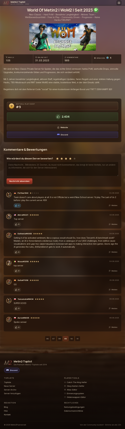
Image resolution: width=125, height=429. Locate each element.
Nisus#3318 (23, 261)
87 (53, 338)
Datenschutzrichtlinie (73, 411)
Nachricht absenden (19, 181)
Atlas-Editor (70, 390)
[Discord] (12, 370)
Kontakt (7, 414)
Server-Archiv (10, 390)
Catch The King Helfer (75, 382)
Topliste (7, 382)
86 (47, 338)
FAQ (6, 411)
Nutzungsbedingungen (74, 407)
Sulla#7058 (23, 280)
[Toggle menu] (119, 2)
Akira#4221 (23, 215)
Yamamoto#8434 (26, 299)
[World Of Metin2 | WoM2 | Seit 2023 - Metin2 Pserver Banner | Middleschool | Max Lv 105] (62, 37)
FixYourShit (23, 193)
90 (71, 338)
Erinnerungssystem (74, 393)
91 (78, 338)
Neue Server (9, 386)
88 (59, 338)
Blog (6, 407)
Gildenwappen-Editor (75, 397)
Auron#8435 (23, 318)
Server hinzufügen (12, 393)
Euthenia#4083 (25, 234)
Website (62, 127)
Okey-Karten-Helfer (74, 386)
